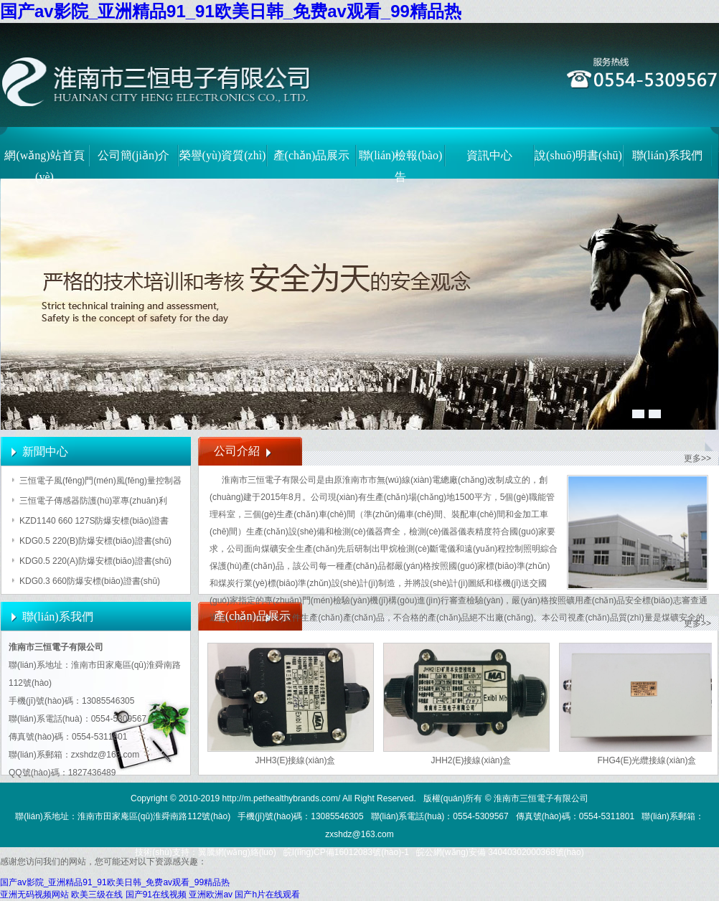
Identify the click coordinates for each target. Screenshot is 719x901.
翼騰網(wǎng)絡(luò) (237, 852)
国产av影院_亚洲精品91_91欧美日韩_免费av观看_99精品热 (230, 11)
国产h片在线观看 (267, 895)
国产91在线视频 (156, 895)
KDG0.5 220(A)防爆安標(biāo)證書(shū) (95, 561)
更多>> (697, 458)
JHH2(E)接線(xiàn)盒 (471, 760)
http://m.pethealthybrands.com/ (281, 798)
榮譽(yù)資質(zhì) (222, 155)
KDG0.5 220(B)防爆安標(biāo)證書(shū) (95, 541)
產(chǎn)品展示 (311, 155)
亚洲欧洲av (210, 895)
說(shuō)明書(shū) (578, 155)
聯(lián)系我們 (667, 155)
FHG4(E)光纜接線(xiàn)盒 (646, 760)
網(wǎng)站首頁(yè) (44, 162)
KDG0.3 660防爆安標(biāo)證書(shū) (89, 581)
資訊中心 (489, 155)
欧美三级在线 (97, 895)
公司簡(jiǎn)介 (134, 155)
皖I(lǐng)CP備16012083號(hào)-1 (346, 852)
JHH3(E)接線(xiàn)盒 (295, 760)
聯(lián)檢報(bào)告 (400, 162)
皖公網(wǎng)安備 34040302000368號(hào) (500, 852)
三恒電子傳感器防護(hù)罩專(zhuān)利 (93, 501)
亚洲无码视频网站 (34, 895)
